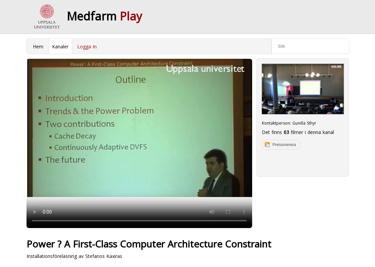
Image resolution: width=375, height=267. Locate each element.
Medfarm (104, 16)
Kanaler (60, 46)
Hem (38, 46)
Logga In (87, 46)
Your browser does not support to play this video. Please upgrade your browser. (139, 143)
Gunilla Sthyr (304, 123)
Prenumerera (284, 144)
